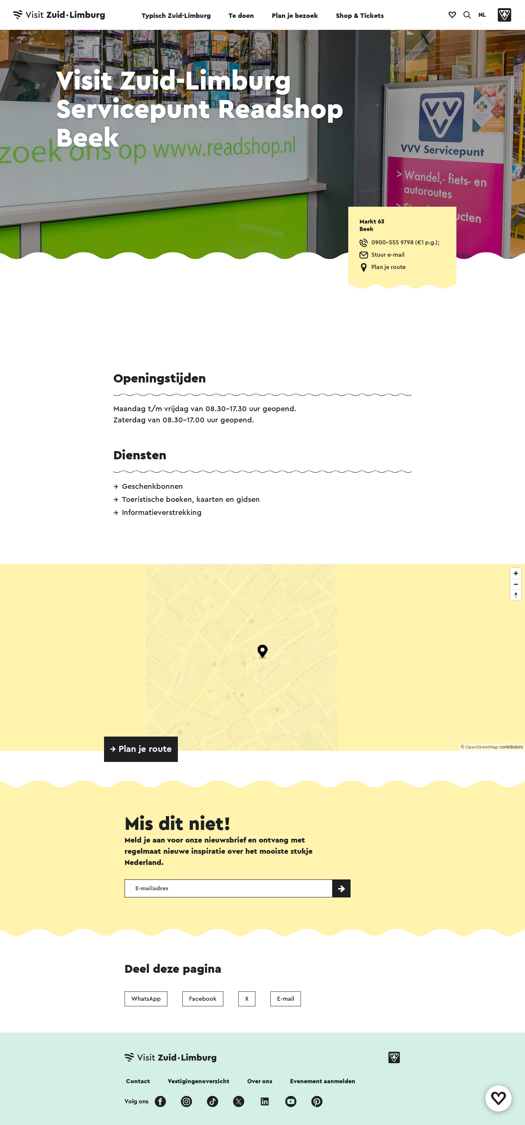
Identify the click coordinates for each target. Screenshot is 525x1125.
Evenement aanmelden (322, 1081)
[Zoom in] (515, 573)
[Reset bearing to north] (515, 595)
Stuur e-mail (388, 255)
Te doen (241, 15)
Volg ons (136, 1101)
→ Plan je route (141, 749)
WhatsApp (146, 999)
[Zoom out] (515, 584)
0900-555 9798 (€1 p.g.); (405, 243)
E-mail (285, 999)
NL (482, 15)
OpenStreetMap (482, 747)
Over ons (259, 1081)
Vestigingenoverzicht (198, 1081)
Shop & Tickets (360, 15)
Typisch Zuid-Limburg (176, 15)
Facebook (203, 999)
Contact (138, 1081)
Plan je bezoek (295, 15)
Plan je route (388, 267)
